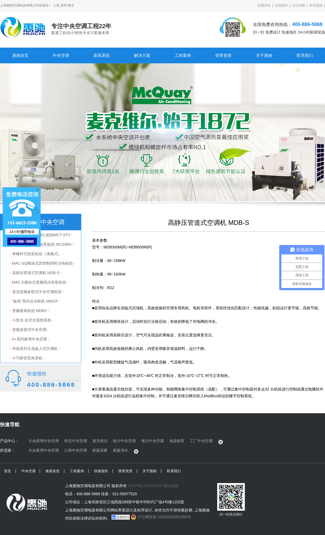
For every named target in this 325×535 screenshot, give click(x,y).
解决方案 (142, 55)
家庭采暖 (100, 450)
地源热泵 (176, 441)
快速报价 (101, 471)
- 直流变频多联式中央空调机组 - (37, 292)
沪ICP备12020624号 (145, 486)
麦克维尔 (100, 441)
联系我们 (305, 55)
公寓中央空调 (75, 450)
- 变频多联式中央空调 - (29, 329)
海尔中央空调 (152, 441)
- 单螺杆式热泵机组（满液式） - (37, 254)
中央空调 (61, 55)
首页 (7, 471)
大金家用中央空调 (43, 450)
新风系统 (101, 55)
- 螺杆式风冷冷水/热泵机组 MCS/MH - (42, 244)
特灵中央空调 (75, 441)
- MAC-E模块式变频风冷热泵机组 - (39, 282)
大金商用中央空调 (43, 441)
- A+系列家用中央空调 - (29, 339)
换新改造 (53, 471)
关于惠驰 (264, 55)
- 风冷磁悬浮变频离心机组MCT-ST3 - (41, 235)
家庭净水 (120, 450)
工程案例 (183, 55)
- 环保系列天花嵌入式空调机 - (35, 348)
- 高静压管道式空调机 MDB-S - (36, 273)
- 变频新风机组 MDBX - (29, 310)
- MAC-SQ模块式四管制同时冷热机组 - (42, 263)
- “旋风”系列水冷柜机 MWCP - (35, 301)
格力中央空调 (124, 441)
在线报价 (281, 5)
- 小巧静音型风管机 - (27, 358)
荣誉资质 (223, 55)
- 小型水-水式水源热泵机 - (32, 320)
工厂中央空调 (201, 441)
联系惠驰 (316, 5)
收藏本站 (264, 5)
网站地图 (170, 486)
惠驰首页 (20, 55)
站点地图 (298, 5)
